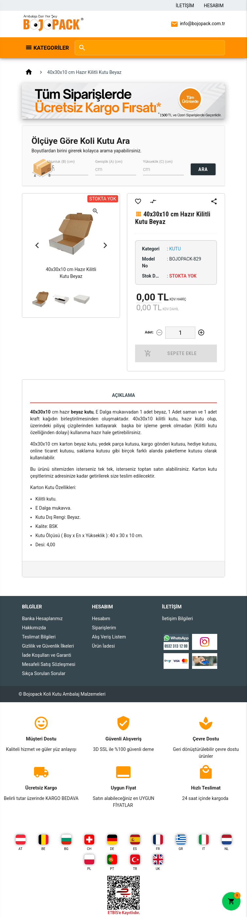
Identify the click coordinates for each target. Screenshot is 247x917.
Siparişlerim (104, 627)
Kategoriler (50, 47)
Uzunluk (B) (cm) (61, 162)
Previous (37, 245)
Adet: (149, 332)
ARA (203, 169)
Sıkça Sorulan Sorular (43, 673)
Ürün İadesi (103, 646)
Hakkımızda (34, 627)
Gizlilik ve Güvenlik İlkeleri (48, 646)
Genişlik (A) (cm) (108, 162)
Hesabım (213, 5)
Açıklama (123, 395)
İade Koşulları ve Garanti (46, 655)
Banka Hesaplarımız (42, 618)
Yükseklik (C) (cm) (158, 162)
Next (105, 245)
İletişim (185, 5)
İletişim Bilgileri (177, 618)
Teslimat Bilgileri (39, 636)
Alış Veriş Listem (109, 636)
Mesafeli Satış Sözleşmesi (48, 664)
